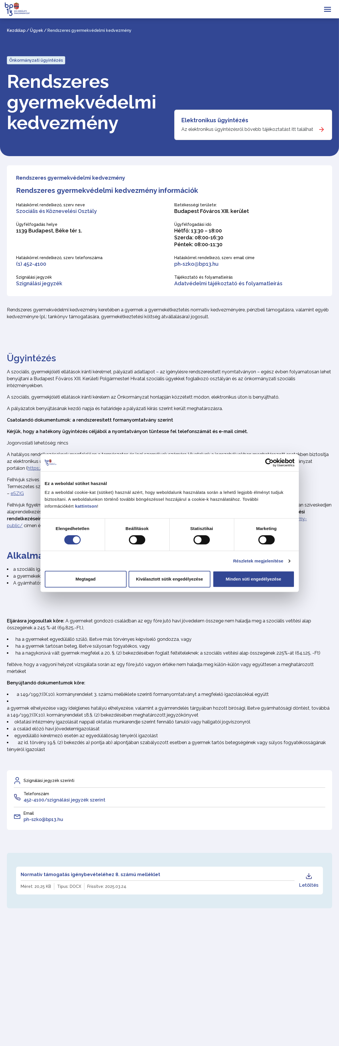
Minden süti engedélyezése (253, 579)
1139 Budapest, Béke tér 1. (49, 231)
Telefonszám (36, 793)
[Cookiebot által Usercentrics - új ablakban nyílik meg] (269, 462)
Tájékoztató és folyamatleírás (203, 277)
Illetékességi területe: (195, 205)
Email (29, 813)
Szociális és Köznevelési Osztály (56, 211)
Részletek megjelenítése (258, 560)
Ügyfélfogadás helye (36, 224)
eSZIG (17, 493)
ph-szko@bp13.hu (196, 264)
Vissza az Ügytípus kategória (49, 1026)
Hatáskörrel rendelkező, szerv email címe (214, 257)
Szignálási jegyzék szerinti (49, 780)
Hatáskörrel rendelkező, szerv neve (50, 205)
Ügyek (36, 30)
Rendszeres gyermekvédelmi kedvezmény (81, 102)
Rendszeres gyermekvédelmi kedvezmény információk (107, 190)
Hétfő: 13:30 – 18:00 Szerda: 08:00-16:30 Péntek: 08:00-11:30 (198, 237)
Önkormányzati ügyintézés (36, 60)
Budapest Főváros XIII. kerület (211, 211)
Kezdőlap (16, 30)
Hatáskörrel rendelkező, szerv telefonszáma (59, 257)
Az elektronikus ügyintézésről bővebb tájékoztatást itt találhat (247, 129)
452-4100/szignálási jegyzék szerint (64, 800)
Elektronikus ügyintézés (214, 120)
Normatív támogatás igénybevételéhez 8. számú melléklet (90, 874)
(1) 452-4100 (31, 264)
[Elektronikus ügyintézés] (253, 125)
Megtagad (85, 579)
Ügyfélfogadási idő (192, 224)
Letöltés (308, 880)
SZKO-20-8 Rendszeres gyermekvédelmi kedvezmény (84, 962)
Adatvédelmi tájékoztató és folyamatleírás (228, 283)
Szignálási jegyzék (34, 277)
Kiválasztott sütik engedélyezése (169, 579)
